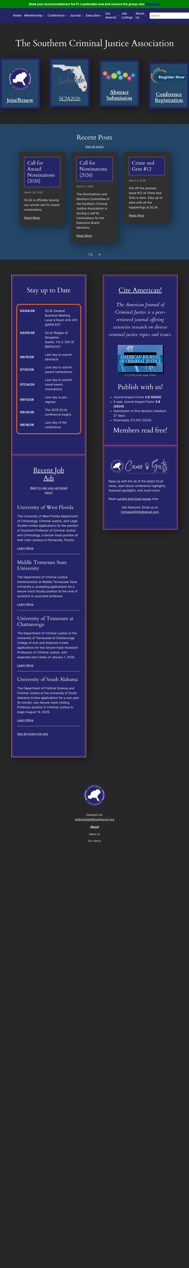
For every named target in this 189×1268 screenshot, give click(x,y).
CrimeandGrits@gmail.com (140, 512)
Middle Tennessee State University (42, 565)
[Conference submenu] (66, 16)
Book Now (153, 4)
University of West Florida (45, 508)
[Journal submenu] (82, 16)
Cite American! (140, 290)
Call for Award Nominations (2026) (41, 172)
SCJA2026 (69, 98)
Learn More (25, 548)
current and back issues (134, 499)
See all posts (94, 146)
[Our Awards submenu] (118, 16)
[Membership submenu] (44, 16)
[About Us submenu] (146, 16)
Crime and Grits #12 (143, 166)
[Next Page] (98, 254)
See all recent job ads (32, 734)
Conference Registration (169, 97)
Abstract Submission (119, 95)
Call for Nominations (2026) (93, 169)
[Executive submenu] (101, 16)
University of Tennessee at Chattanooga (45, 622)
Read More (32, 218)
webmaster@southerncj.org (94, 819)
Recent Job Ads (48, 474)
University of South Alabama (47, 680)
